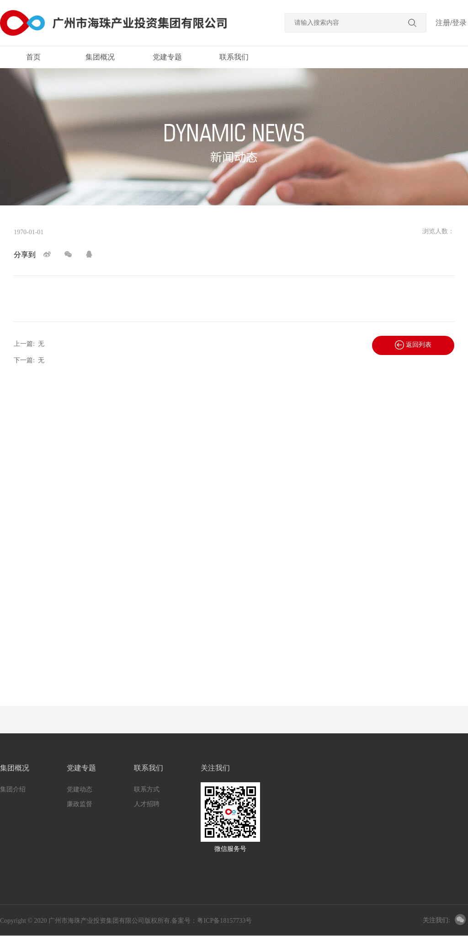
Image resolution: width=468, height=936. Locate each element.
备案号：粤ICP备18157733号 (211, 920)
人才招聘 (147, 804)
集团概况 (100, 57)
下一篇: (29, 360)
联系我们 (234, 57)
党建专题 (167, 57)
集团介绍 (13, 789)
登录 (459, 23)
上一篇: (29, 343)
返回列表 (413, 345)
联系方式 (147, 789)
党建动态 (79, 789)
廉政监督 (79, 804)
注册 (443, 23)
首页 (33, 57)
